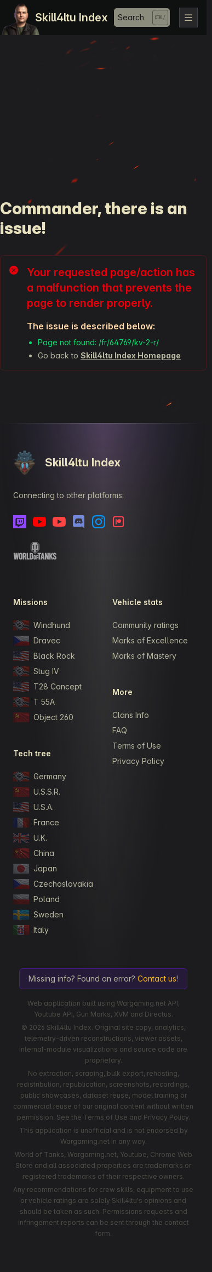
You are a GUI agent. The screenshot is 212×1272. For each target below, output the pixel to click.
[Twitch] (19, 521)
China (33, 853)
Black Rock (44, 656)
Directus (158, 1014)
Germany (39, 777)
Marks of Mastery (144, 655)
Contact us (156, 978)
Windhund (41, 625)
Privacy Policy (138, 761)
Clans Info (130, 715)
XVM (121, 1014)
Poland (36, 899)
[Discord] (78, 521)
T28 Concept (47, 687)
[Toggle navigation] (188, 17)
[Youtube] (39, 521)
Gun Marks (93, 1014)
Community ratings (145, 625)
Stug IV (36, 671)
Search (131, 17)
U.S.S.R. (36, 792)
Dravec (36, 641)
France (36, 823)
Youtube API (53, 1014)
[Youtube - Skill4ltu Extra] (59, 521)
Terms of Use (136, 745)
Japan (35, 869)
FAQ (119, 730)
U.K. (30, 838)
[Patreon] (118, 521)
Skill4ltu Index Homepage (131, 355)
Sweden (38, 915)
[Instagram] (98, 521)
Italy (31, 930)
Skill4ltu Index (71, 17)
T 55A (34, 702)
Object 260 (43, 717)
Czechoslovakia (53, 884)
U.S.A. (33, 807)
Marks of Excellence (150, 640)
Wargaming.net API (147, 1003)
